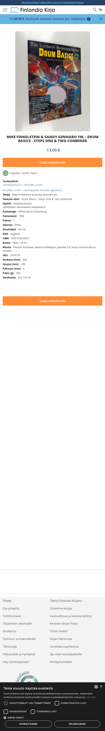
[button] (52, 717)
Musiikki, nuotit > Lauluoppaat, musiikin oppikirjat (32, 190)
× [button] (101, 686)
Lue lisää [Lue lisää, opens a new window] (91, 697)
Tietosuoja (10, 646)
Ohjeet (7, 601)
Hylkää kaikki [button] (77, 723)
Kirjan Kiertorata (61, 639)
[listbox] (96, 687)
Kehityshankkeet (61, 662)
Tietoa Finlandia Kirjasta (66, 601)
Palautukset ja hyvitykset (19, 654)
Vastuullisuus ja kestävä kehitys (71, 616)
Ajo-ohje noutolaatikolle (66, 654)
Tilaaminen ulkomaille (17, 623)
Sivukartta (9, 631)
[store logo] (33, 10)
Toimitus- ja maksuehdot (19, 639)
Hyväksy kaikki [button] (28, 723)
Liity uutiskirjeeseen (16, 662)
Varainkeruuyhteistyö (64, 646)
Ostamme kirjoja (61, 608)
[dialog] (52, 706)
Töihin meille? (59, 631)
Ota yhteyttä (11, 608)
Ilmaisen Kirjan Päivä (63, 623)
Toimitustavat (12, 616)
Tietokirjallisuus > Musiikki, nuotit (22, 184)
